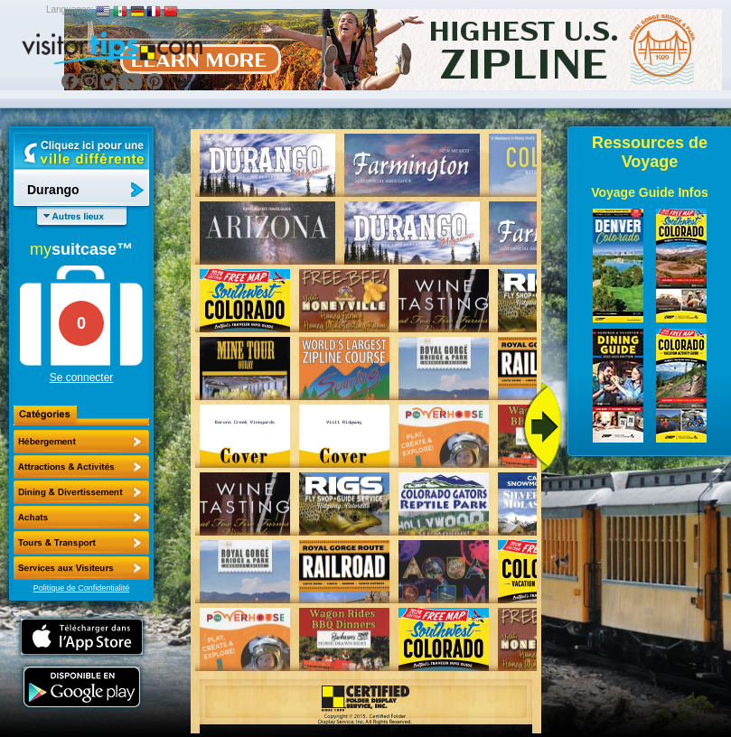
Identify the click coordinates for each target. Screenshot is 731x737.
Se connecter (82, 377)
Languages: (69, 9)
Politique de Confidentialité (81, 587)
